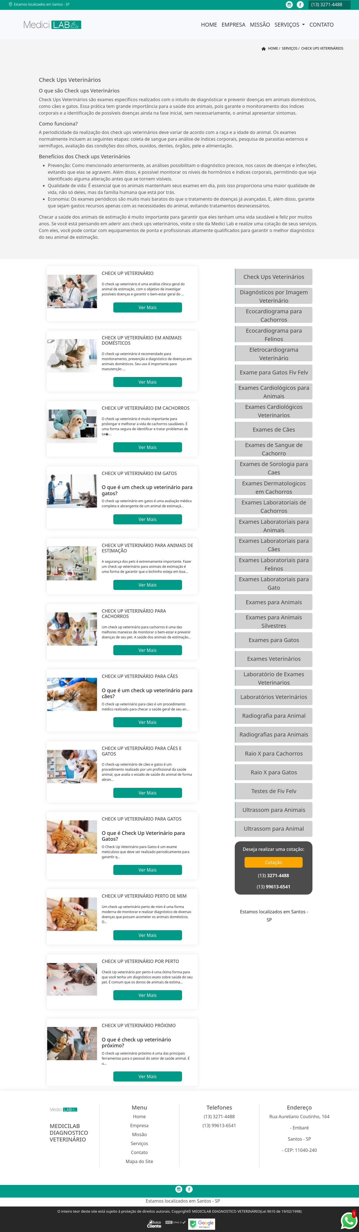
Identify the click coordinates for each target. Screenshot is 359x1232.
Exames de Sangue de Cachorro (274, 449)
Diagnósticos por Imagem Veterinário (274, 296)
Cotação (273, 862)
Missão (260, 24)
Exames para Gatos (273, 640)
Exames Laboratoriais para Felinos (274, 564)
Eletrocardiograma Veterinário (273, 353)
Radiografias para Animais (274, 734)
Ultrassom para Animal (274, 828)
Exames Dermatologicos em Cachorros (274, 487)
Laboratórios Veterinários (273, 697)
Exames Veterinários (274, 659)
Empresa (233, 24)
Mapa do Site (139, 1161)
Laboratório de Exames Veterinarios (273, 678)
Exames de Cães (274, 429)
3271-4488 (278, 875)
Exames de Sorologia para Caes (274, 468)
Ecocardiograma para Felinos (274, 334)
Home (209, 24)
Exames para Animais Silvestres (274, 621)
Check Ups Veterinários (273, 277)
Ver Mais (148, 307)
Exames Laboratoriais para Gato (274, 583)
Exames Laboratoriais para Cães (274, 544)
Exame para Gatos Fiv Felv (274, 372)
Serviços (288, 24)
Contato (321, 24)
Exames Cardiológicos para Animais (273, 391)
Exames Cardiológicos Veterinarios (274, 410)
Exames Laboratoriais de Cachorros (273, 506)
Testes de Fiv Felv (273, 791)
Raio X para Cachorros (274, 753)
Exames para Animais (274, 602)
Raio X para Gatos (274, 772)
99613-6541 (278, 887)
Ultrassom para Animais (274, 810)
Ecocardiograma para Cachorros (274, 315)
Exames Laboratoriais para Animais (274, 525)
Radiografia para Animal (273, 715)
